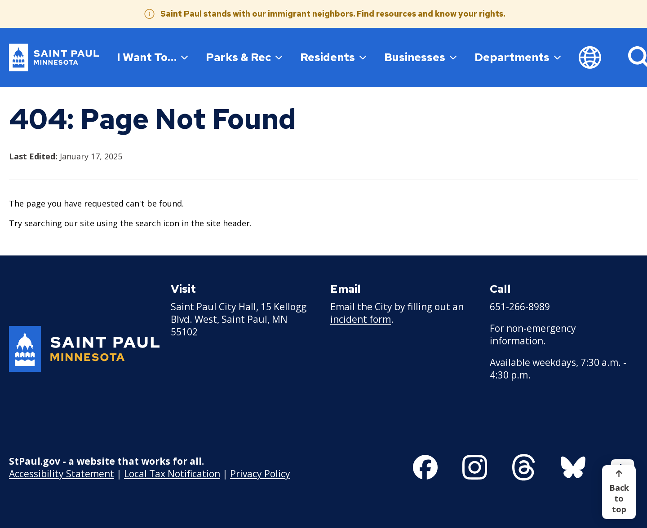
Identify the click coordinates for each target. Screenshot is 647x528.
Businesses (420, 56)
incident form (360, 319)
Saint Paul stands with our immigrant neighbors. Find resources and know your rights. (332, 14)
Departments (517, 56)
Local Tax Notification (172, 473)
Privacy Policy (260, 473)
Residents (333, 56)
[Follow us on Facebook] (425, 467)
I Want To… (152, 56)
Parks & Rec (244, 56)
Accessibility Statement (61, 473)
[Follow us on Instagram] (474, 467)
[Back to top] (619, 492)
